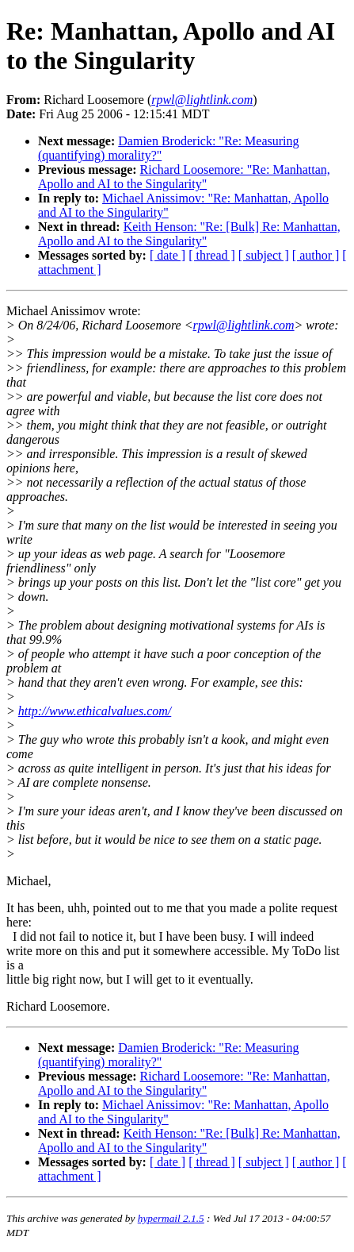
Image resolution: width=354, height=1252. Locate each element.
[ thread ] (211, 255)
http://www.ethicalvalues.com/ (94, 711)
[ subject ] (263, 255)
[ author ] (316, 255)
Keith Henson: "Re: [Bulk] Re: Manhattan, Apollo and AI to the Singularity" (189, 234)
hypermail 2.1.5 (171, 1218)
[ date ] (167, 255)
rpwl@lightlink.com (244, 325)
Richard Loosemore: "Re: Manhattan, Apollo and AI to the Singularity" (184, 177)
